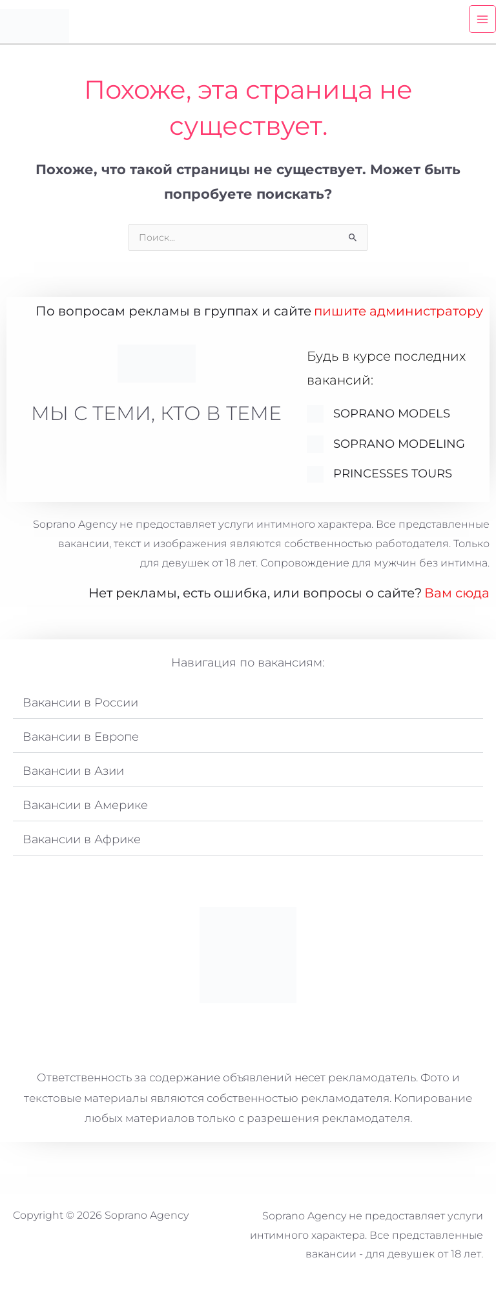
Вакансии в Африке (82, 847)
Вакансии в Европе (81, 744)
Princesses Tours (392, 482)
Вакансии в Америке (85, 813)
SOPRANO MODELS (391, 421)
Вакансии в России (80, 710)
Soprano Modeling (399, 452)
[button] (248, 710)
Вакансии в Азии (73, 779)
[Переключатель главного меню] (483, 25)
